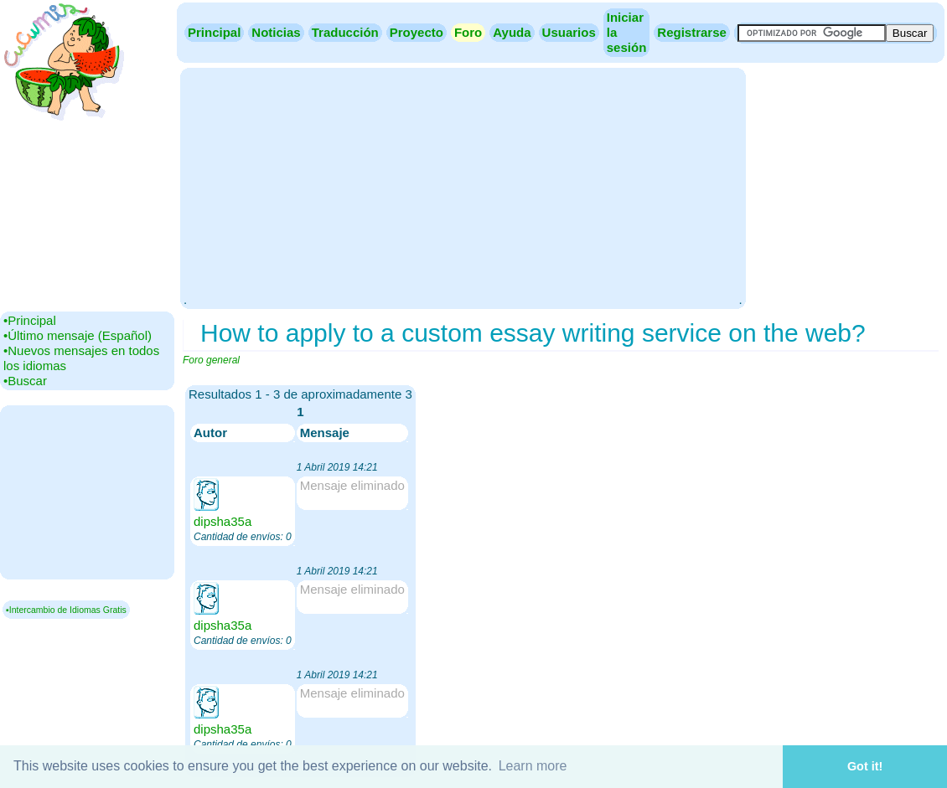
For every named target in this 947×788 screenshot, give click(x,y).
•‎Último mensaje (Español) (77, 335)
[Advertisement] (462, 187)
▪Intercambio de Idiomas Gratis (66, 610)
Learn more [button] (533, 766)
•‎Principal (29, 320)
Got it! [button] (864, 766)
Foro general (211, 360)
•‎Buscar (25, 380)
